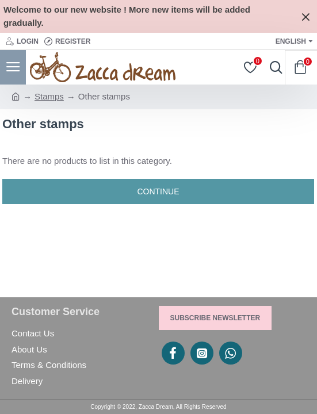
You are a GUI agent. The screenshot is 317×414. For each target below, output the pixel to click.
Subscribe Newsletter (215, 318)
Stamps (49, 96)
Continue (158, 191)
